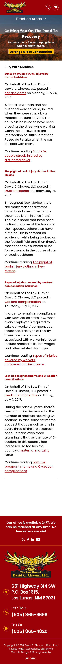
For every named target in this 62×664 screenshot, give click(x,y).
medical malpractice (21, 395)
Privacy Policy (16, 648)
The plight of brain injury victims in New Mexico (28, 266)
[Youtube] (38, 539)
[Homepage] (30, 564)
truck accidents (17, 191)
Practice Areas (29, 18)
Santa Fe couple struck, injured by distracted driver (25, 155)
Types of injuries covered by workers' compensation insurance (31, 359)
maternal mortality (34, 450)
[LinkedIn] (32, 539)
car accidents (15, 93)
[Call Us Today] (47, 7)
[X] (23, 539)
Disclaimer (52, 645)
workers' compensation (23, 302)
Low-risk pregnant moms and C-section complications (29, 466)
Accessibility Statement (39, 648)
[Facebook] (28, 539)
